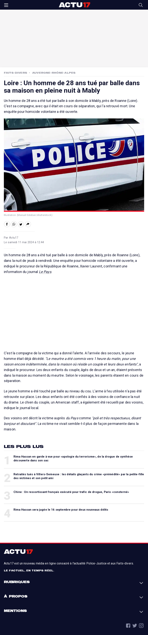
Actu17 (74, 4)
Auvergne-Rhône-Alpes (54, 72)
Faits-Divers (15, 72)
